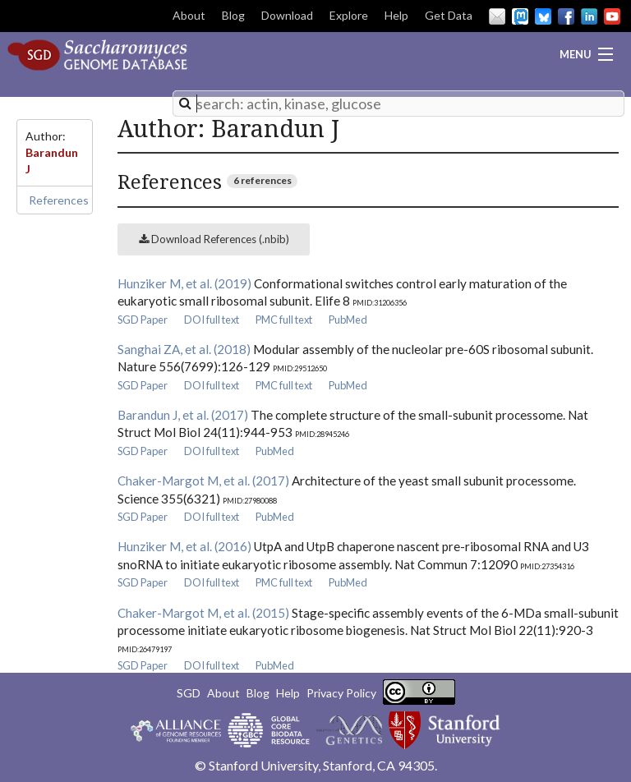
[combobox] (398, 103)
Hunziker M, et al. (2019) (184, 283)
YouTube (612, 16)
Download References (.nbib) (214, 239)
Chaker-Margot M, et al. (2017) (203, 480)
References (59, 200)
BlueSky (543, 16)
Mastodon (520, 16)
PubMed (348, 319)
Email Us (497, 16)
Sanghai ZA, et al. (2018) (184, 349)
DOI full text (211, 319)
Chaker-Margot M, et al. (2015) (203, 612)
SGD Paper (142, 319)
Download (287, 15)
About (189, 15)
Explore (348, 15)
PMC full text (284, 319)
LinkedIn (589, 16)
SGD (188, 693)
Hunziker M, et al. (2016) (184, 546)
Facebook (566, 16)
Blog (233, 15)
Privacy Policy (341, 693)
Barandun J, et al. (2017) (182, 414)
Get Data (448, 15)
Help (396, 15)
